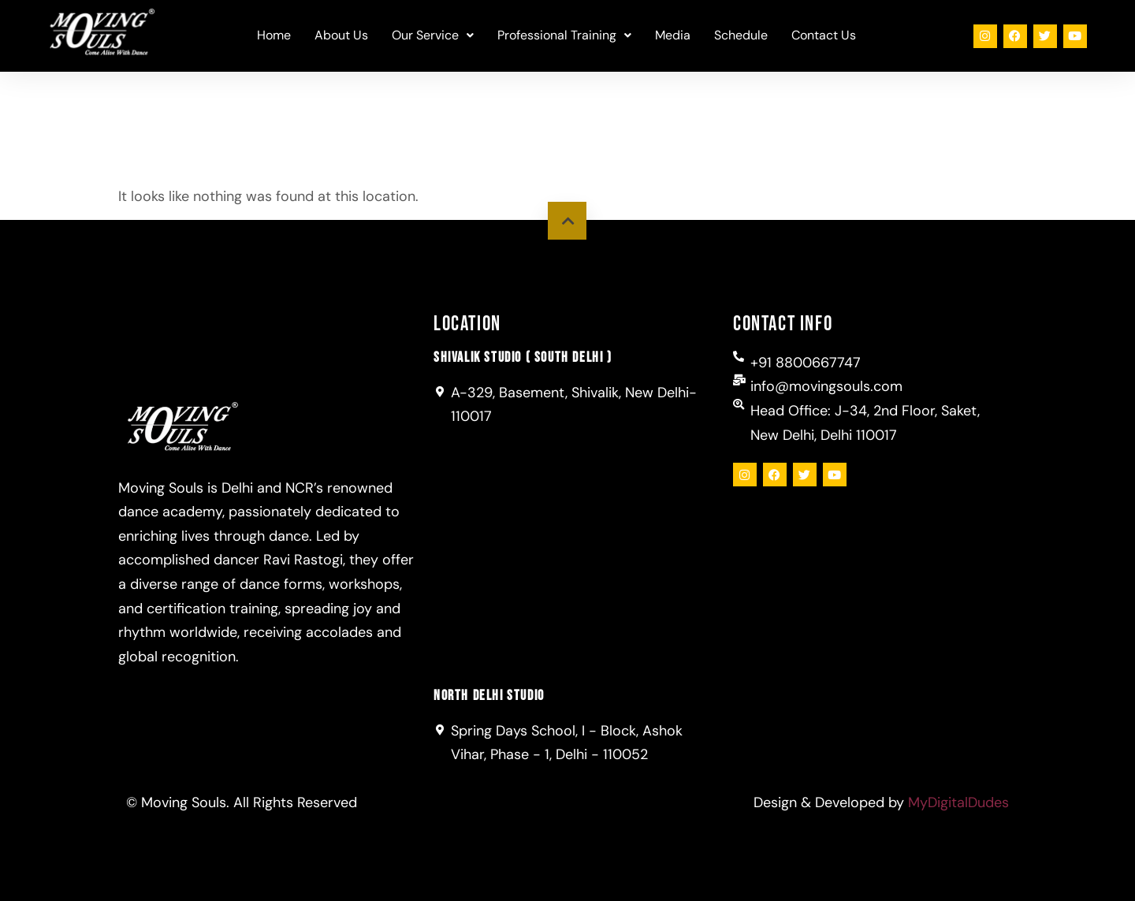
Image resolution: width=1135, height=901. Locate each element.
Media (672, 35)
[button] (433, 35)
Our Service (433, 35)
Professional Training (564, 35)
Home (274, 35)
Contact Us (823, 35)
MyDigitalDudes (958, 802)
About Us (341, 35)
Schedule (741, 35)
